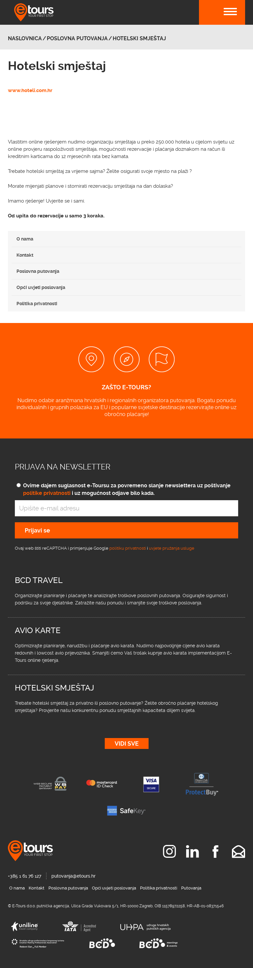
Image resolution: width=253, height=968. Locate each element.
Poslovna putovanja (37, 271)
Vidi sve (127, 743)
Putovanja (191, 888)
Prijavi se (37, 530)
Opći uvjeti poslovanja (40, 287)
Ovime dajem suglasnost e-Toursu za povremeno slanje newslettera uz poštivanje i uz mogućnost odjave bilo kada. (127, 489)
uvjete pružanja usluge (171, 548)
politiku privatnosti (127, 548)
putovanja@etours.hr (73, 876)
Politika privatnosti (36, 303)
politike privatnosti (46, 493)
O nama (24, 239)
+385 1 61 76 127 (24, 876)
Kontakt (24, 255)
